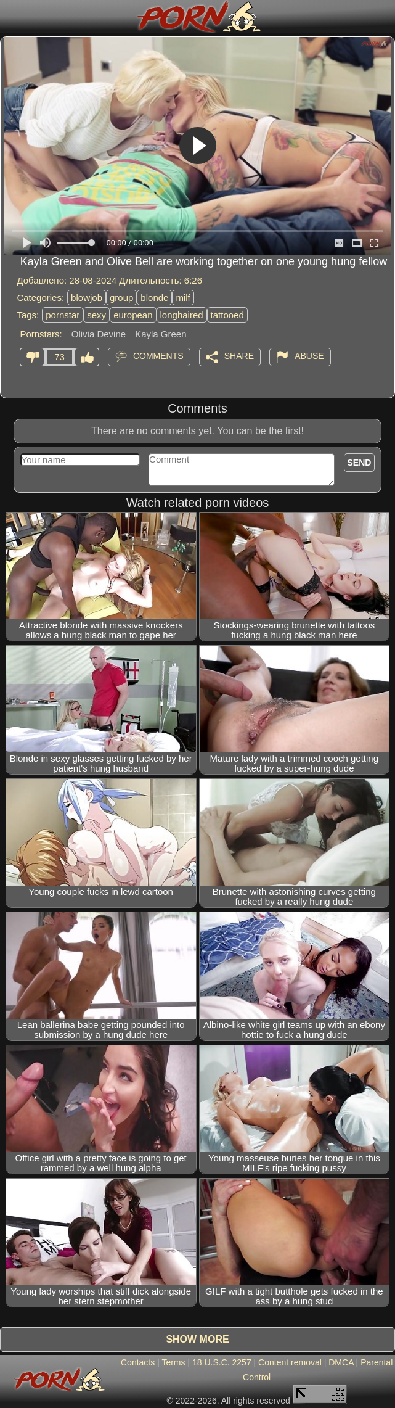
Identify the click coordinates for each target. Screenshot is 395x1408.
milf (183, 297)
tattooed (227, 315)
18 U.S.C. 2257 (221, 1362)
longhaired (181, 315)
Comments (158, 356)
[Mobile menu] (11, 17)
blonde (154, 297)
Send (360, 462)
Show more (197, 1339)
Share (239, 356)
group (121, 297)
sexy (96, 315)
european (132, 315)
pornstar (62, 315)
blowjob (86, 297)
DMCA (340, 1362)
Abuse (309, 356)
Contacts (138, 1362)
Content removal (290, 1362)
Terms (173, 1362)
